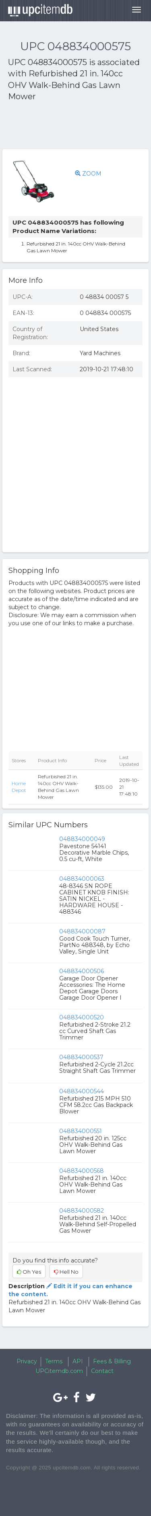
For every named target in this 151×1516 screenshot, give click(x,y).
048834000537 (81, 1057)
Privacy (27, 1361)
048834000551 (80, 1131)
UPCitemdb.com (59, 1371)
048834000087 (82, 931)
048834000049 (82, 839)
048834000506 (81, 971)
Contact (102, 1371)
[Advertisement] (72, 126)
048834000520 (81, 1017)
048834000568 (81, 1170)
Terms (53, 1361)
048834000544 (81, 1091)
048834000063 (81, 878)
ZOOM (88, 173)
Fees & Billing (112, 1361)
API (77, 1361)
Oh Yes (29, 1271)
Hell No (66, 1271)
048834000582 (81, 1210)
